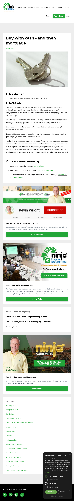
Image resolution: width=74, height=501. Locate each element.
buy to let (10, 48)
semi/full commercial (13, 457)
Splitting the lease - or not (16, 327)
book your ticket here (45, 170)
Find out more (37, 388)
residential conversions (14, 444)
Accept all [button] (51, 492)
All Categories (11, 405)
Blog (54, 7)
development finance (13, 418)
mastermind (10, 431)
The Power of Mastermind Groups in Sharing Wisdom (26, 317)
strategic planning (12, 466)
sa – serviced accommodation (16, 449)
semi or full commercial (14, 453)
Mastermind (45, 7)
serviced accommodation (15, 461)
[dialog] (57, 475)
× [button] (70, 454)
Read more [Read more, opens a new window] (48, 472)
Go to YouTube (37, 235)
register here (39, 166)
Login (48, 16)
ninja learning (11, 440)
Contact (67, 7)
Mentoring (22, 7)
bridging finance (12, 410)
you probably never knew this (17, 470)
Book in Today (37, 299)
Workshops (58, 16)
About (60, 7)
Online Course (33, 7)
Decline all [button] (64, 492)
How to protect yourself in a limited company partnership (28, 322)
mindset (9, 436)
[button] (57, 496)
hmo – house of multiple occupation (19, 423)
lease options (11, 427)
